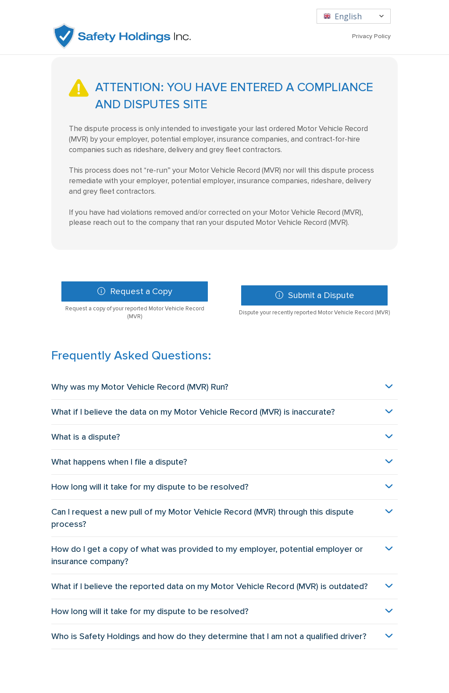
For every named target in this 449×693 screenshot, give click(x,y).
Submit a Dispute (307, 298)
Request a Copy (127, 294)
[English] (354, 16)
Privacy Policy (371, 36)
